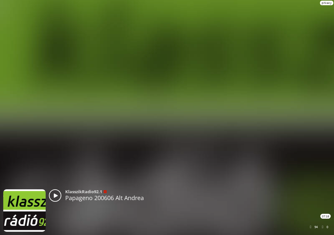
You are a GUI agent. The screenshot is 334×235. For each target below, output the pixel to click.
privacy (327, 3)
